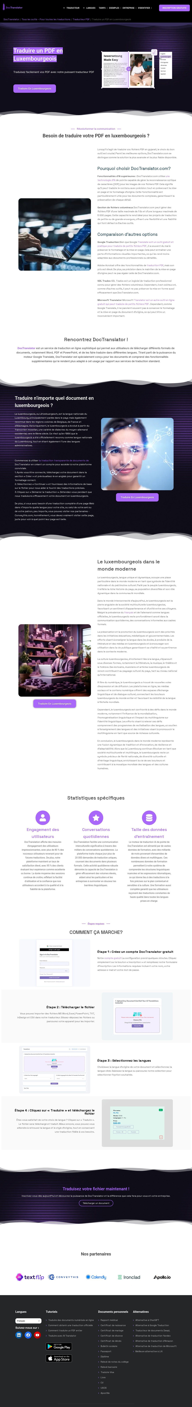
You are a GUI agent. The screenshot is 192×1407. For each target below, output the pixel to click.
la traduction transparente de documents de (64, 460)
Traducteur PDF (81, 19)
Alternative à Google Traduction (152, 1325)
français (128, 612)
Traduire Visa (107, 1372)
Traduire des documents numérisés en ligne (71, 1320)
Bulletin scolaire (109, 1346)
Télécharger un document (96, 1203)
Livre (103, 1377)
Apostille (105, 1393)
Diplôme (105, 1356)
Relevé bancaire (109, 1367)
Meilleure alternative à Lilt (149, 1351)
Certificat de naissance (113, 1325)
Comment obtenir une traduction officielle (70, 1325)
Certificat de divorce (112, 1335)
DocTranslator (11, 19)
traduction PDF (155, 265)
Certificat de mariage (112, 1330)
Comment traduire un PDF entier (65, 1330)
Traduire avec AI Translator (62, 1335)
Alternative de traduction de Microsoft (156, 1346)
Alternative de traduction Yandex (153, 1335)
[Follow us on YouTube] (37, 1335)
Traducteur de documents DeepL (152, 1330)
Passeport (106, 1351)
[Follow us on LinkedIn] (18, 1335)
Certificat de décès (111, 1341)
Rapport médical (109, 1320)
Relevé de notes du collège (115, 1361)
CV (102, 1382)
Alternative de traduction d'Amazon (154, 1341)
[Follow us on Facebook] (28, 1335)
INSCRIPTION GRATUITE (174, 8)
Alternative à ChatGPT (147, 1320)
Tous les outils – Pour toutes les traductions (46, 19)
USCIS (104, 1387)
